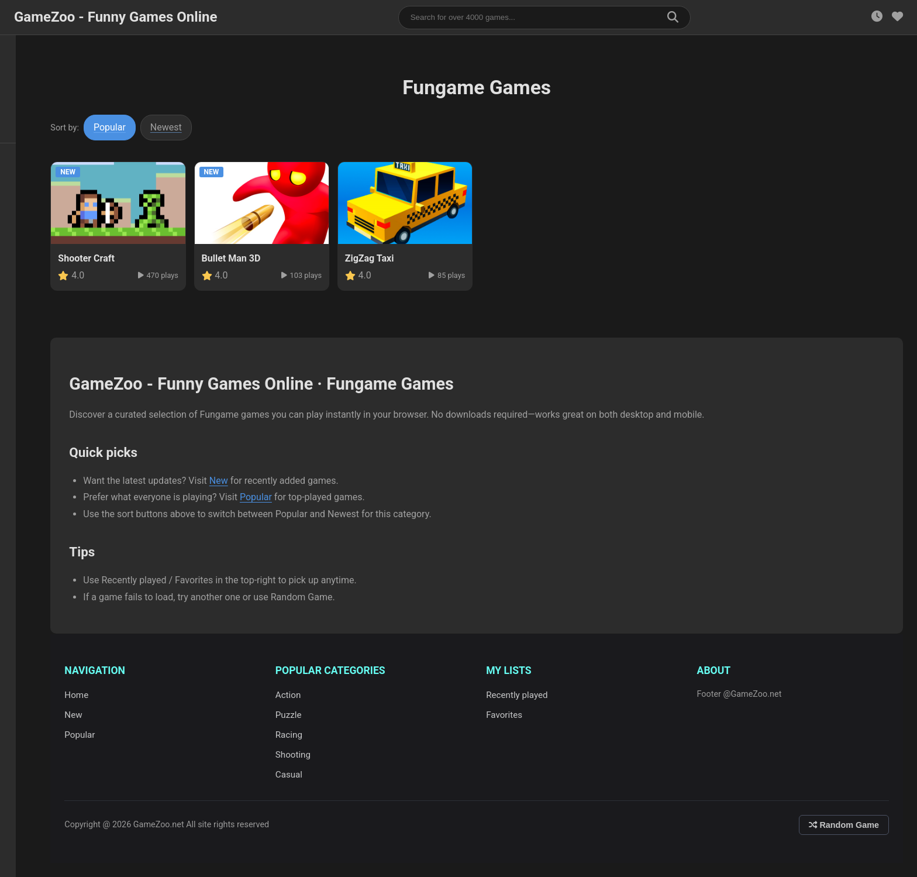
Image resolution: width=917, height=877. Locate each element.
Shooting (300, 754)
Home (87, 695)
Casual (296, 774)
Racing (296, 735)
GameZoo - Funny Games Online (115, 17)
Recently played (522, 695)
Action (296, 695)
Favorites (509, 715)
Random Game (844, 825)
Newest (176, 127)
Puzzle (296, 715)
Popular (120, 127)
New (228, 480)
